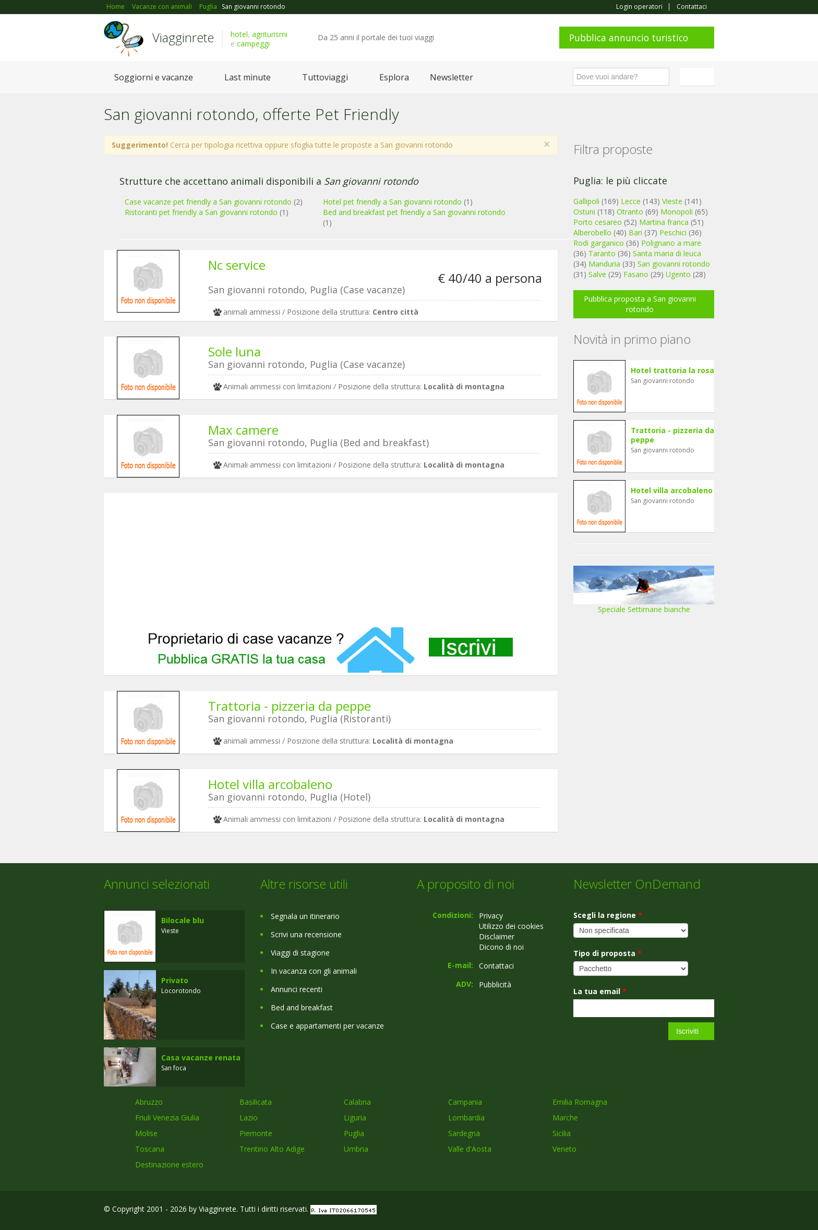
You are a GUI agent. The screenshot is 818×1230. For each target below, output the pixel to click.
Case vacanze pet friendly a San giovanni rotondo (208, 202)
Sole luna (234, 351)
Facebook (636, 1210)
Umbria (356, 1149)
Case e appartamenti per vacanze (327, 1026)
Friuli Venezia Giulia (167, 1117)
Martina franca (664, 222)
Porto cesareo (597, 222)
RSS (708, 1210)
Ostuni (584, 212)
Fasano (635, 274)
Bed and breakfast (302, 1007)
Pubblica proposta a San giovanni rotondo (640, 304)
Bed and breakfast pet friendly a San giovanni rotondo (414, 212)
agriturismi (269, 34)
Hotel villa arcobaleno (270, 784)
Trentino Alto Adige (272, 1149)
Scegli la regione (607, 915)
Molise (146, 1133)
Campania (465, 1102)
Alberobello (592, 232)
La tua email (600, 991)
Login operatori (639, 6)
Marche (565, 1117)
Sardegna (464, 1133)
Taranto (602, 253)
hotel (239, 34)
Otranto (630, 212)
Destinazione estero (169, 1164)
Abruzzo (149, 1102)
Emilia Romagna (579, 1102)
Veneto (564, 1149)
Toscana (149, 1149)
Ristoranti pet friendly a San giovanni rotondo (201, 212)
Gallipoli (586, 201)
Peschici (673, 232)
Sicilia (561, 1133)
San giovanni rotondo (673, 264)
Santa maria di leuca (667, 253)
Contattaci (692, 6)
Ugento (678, 274)
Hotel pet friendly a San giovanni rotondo (392, 202)
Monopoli (676, 212)
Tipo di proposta (607, 953)
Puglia (354, 1133)
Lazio (248, 1117)
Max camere (243, 429)
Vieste (672, 201)
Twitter (684, 1210)
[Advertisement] (331, 559)
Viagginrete (183, 37)
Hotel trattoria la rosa (672, 370)
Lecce (631, 201)
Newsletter (451, 77)
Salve (597, 274)
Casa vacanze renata (200, 1057)
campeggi (253, 44)
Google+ (658, 1210)
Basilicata (255, 1102)
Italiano (698, 77)
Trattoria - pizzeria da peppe (289, 705)
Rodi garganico (598, 243)
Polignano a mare (671, 243)
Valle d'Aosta (469, 1149)
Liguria (355, 1117)
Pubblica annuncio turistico (628, 37)
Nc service (237, 264)
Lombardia (466, 1117)
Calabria (357, 1102)
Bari (635, 232)
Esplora (394, 77)
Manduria (604, 264)
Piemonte (255, 1133)
